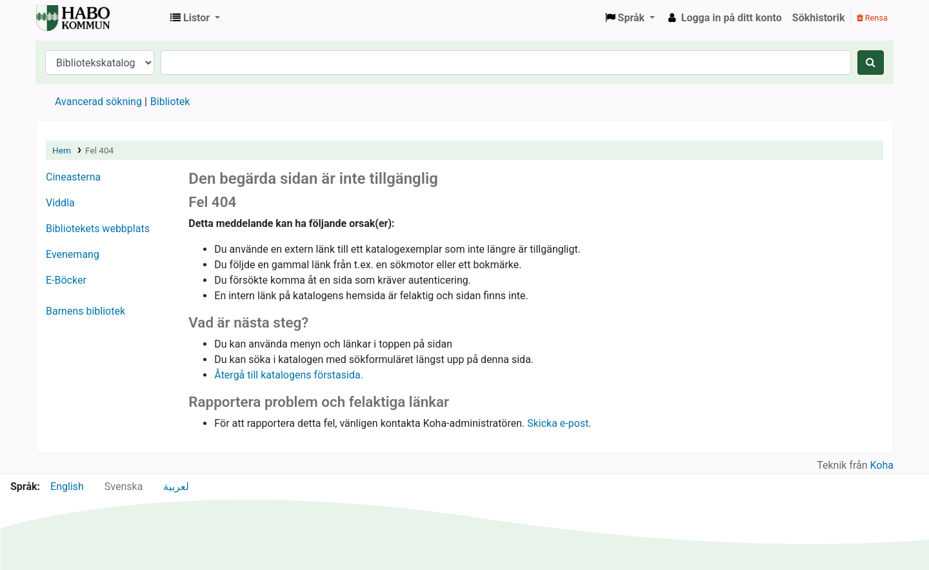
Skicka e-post (557, 423)
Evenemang (72, 254)
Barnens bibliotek (85, 311)
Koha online (68, 18)
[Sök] (870, 62)
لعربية (176, 486)
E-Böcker (66, 280)
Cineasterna (73, 177)
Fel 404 (99, 150)
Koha (882, 465)
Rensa (872, 18)
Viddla (60, 203)
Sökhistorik (818, 18)
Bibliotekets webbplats (98, 228)
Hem (61, 150)
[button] (195, 18)
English (67, 486)
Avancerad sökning (98, 101)
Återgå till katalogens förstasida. (288, 375)
